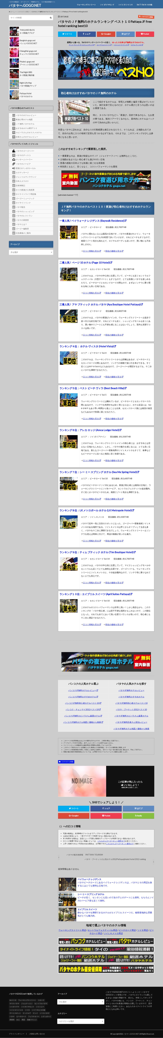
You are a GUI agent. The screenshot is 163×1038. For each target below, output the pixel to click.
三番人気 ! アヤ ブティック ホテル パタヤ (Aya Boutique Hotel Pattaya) (99, 304)
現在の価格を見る (113, 251)
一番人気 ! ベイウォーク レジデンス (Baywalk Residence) (91, 220)
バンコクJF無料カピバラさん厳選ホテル (82, 716)
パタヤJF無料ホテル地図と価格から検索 (131, 729)
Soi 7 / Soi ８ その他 (144, 5)
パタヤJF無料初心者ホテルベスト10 (131, 703)
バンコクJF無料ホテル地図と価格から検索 (82, 722)
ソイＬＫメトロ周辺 (113, 933)
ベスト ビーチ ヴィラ (120, 45)
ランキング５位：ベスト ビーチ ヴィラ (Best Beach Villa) (91, 388)
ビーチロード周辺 (127, 930)
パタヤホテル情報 (67, 762)
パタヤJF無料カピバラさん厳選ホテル (131, 716)
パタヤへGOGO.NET (25, 5)
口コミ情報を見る (91, 251)
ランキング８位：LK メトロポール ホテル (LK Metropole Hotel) (95, 510)
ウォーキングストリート (86, 5)
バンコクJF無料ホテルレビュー (82, 690)
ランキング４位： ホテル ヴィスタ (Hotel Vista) (86, 346)
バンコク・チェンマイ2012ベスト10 (82, 709)
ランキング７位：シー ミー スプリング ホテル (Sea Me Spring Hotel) (98, 472)
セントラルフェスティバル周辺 (103, 930)
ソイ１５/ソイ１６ (125, 5)
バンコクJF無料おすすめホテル (82, 697)
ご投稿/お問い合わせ (37, 1034)
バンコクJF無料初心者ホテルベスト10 (82, 703)
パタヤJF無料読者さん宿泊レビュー (131, 722)
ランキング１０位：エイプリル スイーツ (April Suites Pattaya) (94, 594)
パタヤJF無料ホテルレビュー (131, 690)
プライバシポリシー (16, 1034)
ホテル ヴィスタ (136, 45)
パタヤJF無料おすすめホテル (131, 697)
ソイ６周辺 (142, 930)
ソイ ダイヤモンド (107, 5)
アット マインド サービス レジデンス (81, 45)
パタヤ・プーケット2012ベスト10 (131, 709)
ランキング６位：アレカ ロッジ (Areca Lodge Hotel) (89, 430)
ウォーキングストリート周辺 (72, 930)
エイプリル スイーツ (103, 45)
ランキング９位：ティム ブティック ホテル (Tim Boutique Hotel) (96, 552)
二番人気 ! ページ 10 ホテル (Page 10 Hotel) (84, 262)
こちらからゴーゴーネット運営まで (111, 841)
